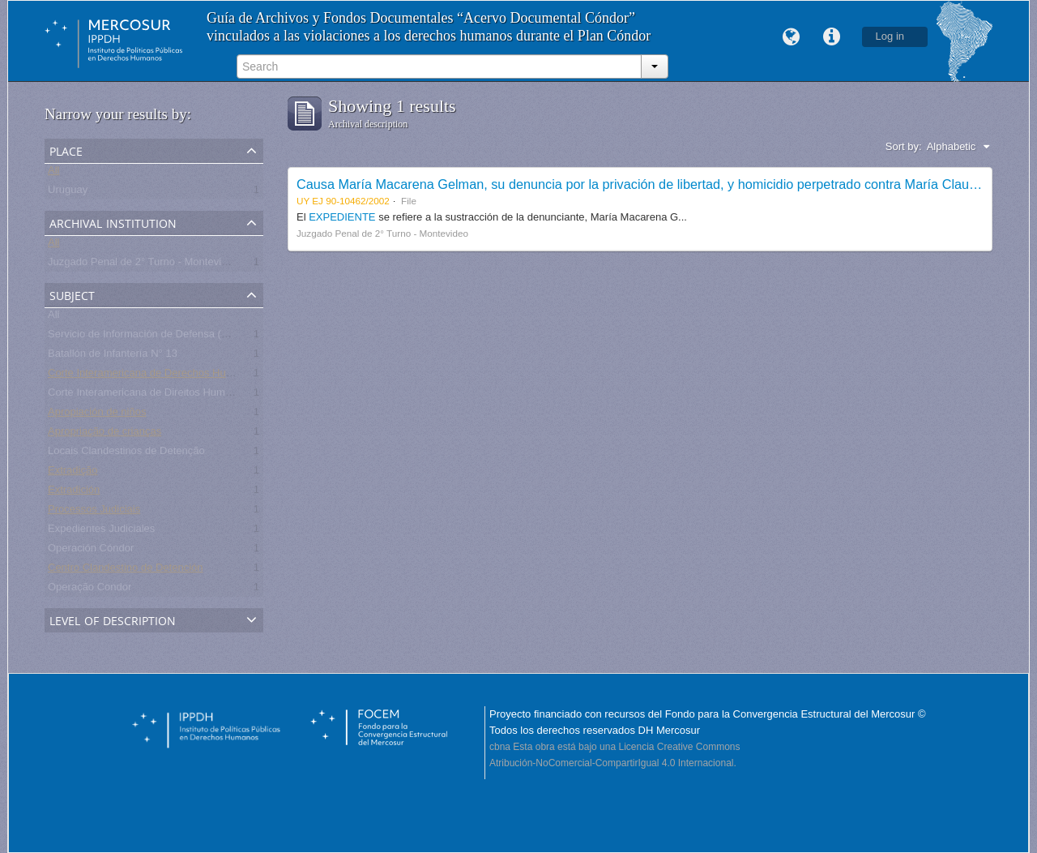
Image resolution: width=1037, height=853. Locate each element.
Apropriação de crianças (104, 434)
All (53, 173)
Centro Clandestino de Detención (125, 570)
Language (791, 37)
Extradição (72, 473)
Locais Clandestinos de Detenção (126, 454)
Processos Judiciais (94, 512)
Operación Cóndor (91, 551)
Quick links (832, 37)
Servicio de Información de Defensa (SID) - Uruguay (170, 337)
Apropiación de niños (97, 415)
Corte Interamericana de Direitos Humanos (148, 395)
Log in (890, 36)
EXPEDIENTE (343, 217)
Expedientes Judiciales (101, 531)
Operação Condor (89, 590)
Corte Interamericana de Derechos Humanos (153, 376)
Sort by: (904, 146)
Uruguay (67, 192)
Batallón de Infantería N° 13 (112, 356)
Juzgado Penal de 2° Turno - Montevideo (143, 265)
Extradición (74, 493)
